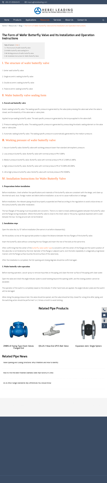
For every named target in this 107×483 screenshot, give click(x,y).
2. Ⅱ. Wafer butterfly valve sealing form (16, 50)
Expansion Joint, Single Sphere (88, 346)
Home (6, 20)
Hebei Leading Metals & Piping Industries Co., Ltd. (28, 479)
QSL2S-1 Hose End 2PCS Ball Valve (54, 346)
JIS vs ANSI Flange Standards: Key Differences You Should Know (27, 383)
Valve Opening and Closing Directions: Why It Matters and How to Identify (30, 362)
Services (57, 20)
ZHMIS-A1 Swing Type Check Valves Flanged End (18, 347)
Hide (17, 45)
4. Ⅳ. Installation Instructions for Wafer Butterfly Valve (21, 56)
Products (17, 20)
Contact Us (82, 20)
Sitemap (70, 479)
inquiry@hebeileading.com (36, 2)
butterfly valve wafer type (42, 248)
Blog (20, 26)
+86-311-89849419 (11, 2)
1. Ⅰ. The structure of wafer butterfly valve (17, 48)
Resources (44, 20)
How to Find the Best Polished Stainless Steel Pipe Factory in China (28, 373)
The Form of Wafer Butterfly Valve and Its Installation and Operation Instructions (55, 26)
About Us (69, 20)
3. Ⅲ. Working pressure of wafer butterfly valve (19, 53)
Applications (31, 20)
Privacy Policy (82, 479)
